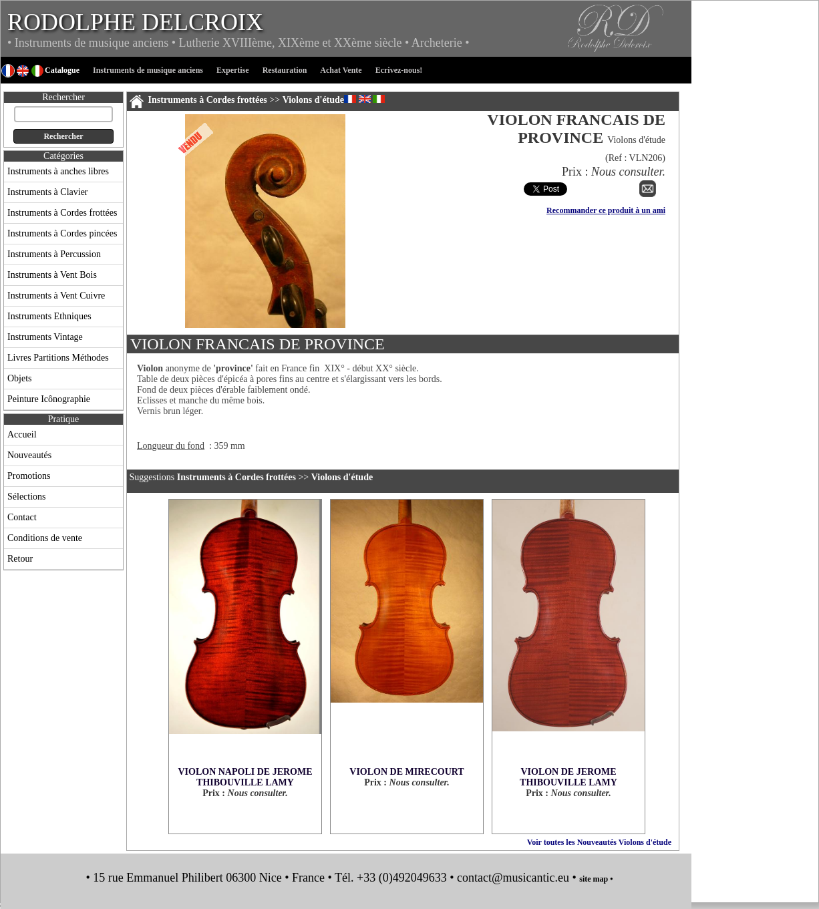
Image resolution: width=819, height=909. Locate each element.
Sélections (26, 497)
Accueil (22, 434)
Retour (20, 559)
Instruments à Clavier (47, 192)
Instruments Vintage (45, 337)
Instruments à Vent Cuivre (56, 296)
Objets (19, 378)
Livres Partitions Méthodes (58, 358)
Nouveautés (29, 455)
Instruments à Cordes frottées (62, 213)
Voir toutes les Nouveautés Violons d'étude (599, 842)
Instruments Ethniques (49, 316)
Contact (22, 517)
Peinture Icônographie (48, 399)
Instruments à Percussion (54, 254)
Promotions (29, 476)
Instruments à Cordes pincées (62, 233)
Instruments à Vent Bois (52, 275)
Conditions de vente (44, 538)
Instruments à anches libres (58, 171)
